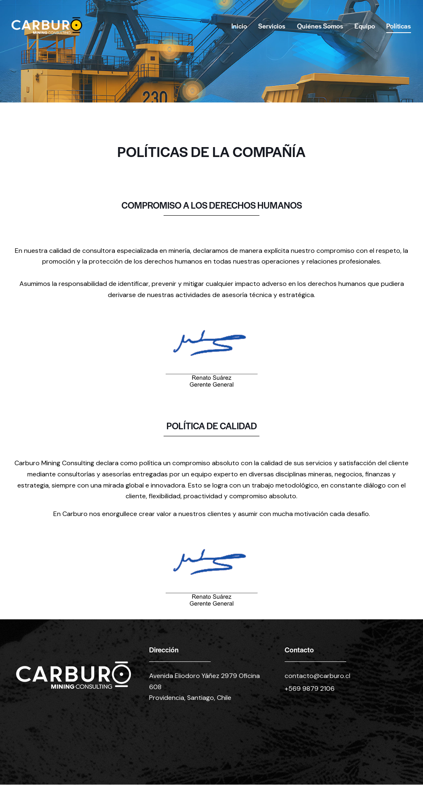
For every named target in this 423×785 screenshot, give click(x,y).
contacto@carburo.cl (317, 675)
